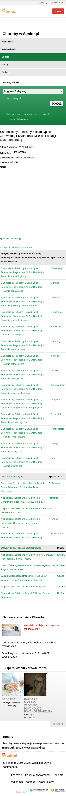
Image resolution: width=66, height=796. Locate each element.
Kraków (61, 555)
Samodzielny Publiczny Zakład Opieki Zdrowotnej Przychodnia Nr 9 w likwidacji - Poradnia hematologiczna (22, 316)
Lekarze (5, 57)
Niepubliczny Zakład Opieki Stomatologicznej (23, 586)
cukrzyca (16, 747)
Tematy (8, 737)
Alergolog (53, 498)
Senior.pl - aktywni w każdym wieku (9, 11)
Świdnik (61, 586)
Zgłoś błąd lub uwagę (10, 238)
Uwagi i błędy (45, 781)
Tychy (31, 147)
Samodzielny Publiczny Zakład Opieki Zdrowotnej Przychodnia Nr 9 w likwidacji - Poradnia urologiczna (22, 447)
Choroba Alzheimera (17, 119)
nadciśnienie (48, 744)
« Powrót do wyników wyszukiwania (16, 247)
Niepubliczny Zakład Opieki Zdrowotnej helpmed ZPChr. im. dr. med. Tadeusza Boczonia (20, 523)
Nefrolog (55, 356)
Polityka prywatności (37, 775)
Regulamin (16, 781)
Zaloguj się (42, 3)
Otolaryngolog (58, 385)
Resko (60, 593)
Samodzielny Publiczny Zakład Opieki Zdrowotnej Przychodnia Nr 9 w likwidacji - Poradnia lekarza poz (22, 462)
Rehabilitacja (57, 429)
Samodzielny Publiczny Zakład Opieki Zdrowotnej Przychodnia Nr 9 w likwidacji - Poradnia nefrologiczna (22, 360)
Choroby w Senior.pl (21, 34)
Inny (53, 458)
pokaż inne (58, 724)
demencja (37, 744)
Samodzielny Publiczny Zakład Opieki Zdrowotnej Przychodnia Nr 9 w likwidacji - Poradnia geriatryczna (22, 286)
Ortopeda (56, 399)
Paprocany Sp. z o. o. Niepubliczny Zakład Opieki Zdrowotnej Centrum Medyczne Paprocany (22, 487)
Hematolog (56, 312)
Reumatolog (57, 414)
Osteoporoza (13, 114)
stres (33, 748)
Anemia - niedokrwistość (37, 114)
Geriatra (55, 282)
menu (58, 11)
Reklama (58, 775)
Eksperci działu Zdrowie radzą (25, 668)
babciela (8, 699)
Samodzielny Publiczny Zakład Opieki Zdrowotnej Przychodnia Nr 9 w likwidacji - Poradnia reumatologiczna (22, 418)
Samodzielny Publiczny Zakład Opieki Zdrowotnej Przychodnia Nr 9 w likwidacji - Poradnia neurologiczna (22, 345)
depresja (27, 743)
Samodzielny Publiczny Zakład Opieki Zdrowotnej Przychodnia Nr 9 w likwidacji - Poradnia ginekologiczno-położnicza (22, 301)
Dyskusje (6, 72)
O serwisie (16, 775)
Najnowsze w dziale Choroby (24, 617)
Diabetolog (56, 268)
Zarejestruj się (57, 3)
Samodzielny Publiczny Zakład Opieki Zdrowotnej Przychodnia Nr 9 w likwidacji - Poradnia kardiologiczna (22, 330)
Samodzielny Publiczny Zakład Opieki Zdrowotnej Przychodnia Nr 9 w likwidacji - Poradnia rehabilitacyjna (22, 433)
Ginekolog (56, 297)
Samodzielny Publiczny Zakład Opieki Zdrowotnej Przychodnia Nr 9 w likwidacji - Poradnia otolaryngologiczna (22, 389)
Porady (5, 64)
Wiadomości (7, 42)
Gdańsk (61, 576)
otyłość (26, 747)
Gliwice (61, 565)
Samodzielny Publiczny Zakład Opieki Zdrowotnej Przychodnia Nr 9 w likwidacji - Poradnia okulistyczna (22, 374)
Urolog (54, 443)
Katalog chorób (9, 49)
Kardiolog (56, 326)
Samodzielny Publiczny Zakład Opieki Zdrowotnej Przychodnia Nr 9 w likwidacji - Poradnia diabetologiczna (22, 272)
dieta (42, 747)
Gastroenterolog (57, 533)
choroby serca (11, 743)
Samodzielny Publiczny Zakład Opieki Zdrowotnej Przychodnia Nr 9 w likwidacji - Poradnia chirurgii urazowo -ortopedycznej (22, 403)
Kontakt (30, 781)
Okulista (55, 370)
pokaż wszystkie (14, 98)
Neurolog (55, 341)
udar (37, 748)
